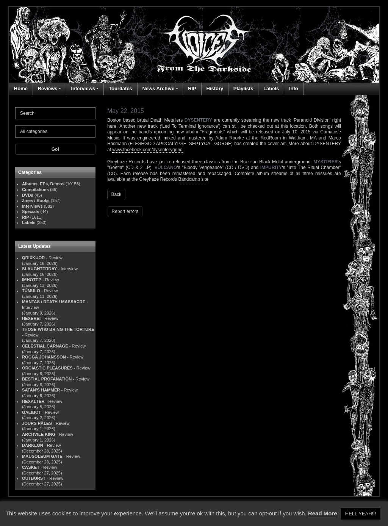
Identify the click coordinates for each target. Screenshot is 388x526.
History (214, 88)
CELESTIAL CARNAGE (45, 346)
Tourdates (120, 88)
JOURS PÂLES (37, 423)
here (111, 126)
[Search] (55, 113)
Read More (322, 513)
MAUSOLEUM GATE (42, 456)
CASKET (30, 467)
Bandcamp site (193, 179)
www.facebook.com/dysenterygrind (147, 149)
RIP (192, 88)
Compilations (35, 189)
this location (293, 126)
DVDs (27, 195)
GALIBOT (31, 412)
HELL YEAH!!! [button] (360, 514)
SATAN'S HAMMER (41, 390)
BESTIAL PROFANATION (47, 379)
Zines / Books (36, 200)
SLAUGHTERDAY (39, 268)
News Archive (158, 88)
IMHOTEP (31, 279)
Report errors (125, 211)
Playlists (243, 88)
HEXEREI (31, 318)
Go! (55, 149)
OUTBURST (33, 478)
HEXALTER (33, 401)
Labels (271, 88)
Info (293, 88)
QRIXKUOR (33, 257)
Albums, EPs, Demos (43, 184)
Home (21, 88)
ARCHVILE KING (38, 434)
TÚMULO (31, 290)
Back (116, 194)
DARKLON (32, 445)
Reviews (48, 88)
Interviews (83, 88)
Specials (30, 211)
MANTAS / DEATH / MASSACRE (53, 301)
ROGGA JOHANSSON (44, 357)
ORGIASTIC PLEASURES (47, 368)
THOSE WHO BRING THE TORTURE (58, 329)
